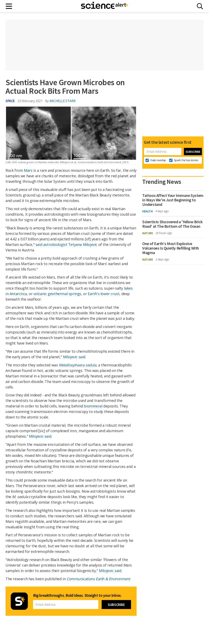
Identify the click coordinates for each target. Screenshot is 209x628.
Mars (28, 170)
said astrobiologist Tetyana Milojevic (66, 244)
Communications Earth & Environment (98, 578)
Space (10, 100)
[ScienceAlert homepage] (104, 6)
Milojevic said (74, 356)
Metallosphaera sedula (77, 365)
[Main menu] (9, 6)
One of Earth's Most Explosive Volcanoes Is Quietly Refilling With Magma (170, 248)
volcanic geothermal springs (57, 293)
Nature (147, 233)
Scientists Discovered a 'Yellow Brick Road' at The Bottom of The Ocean (172, 224)
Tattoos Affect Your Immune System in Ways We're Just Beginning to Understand (172, 200)
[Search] (199, 6)
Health (147, 211)
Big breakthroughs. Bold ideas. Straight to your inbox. (77, 595)
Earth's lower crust (103, 293)
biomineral (93, 406)
